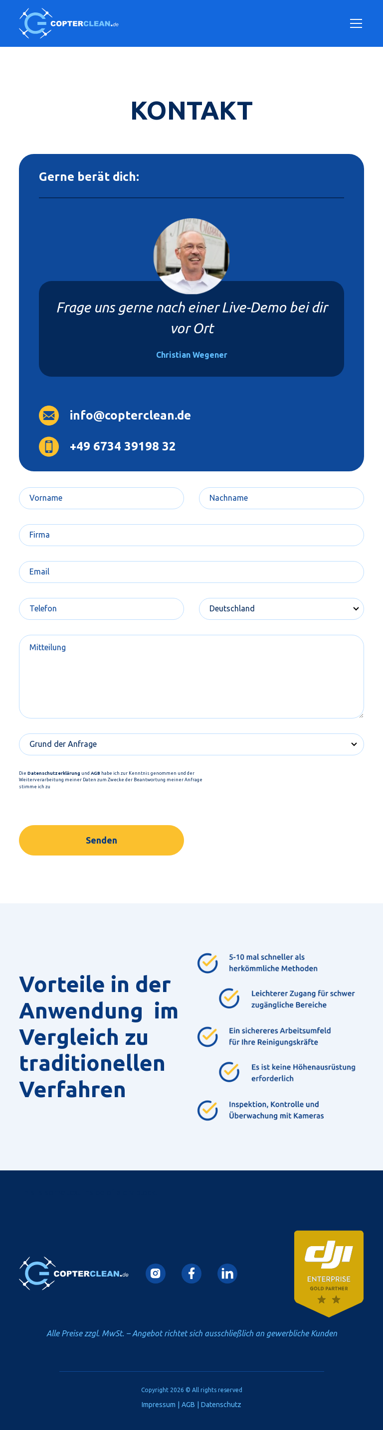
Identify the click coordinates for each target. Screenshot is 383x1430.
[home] (69, 23)
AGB (188, 1405)
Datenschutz (221, 1405)
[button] (354, 23)
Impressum (159, 1405)
